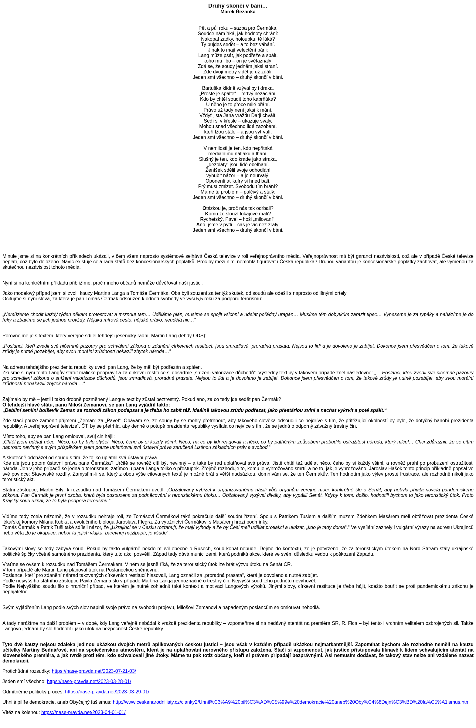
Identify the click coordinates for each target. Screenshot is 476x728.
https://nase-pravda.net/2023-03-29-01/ (107, 691)
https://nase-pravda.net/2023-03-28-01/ (89, 681)
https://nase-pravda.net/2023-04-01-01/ (83, 712)
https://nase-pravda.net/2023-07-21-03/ (94, 671)
